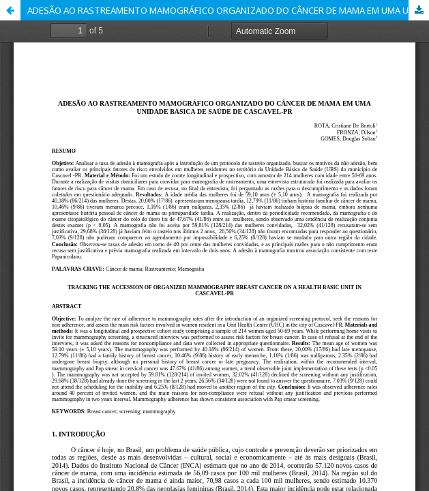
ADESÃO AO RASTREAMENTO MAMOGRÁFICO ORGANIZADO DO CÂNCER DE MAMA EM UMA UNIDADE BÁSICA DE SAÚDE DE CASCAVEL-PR (228, 10)
